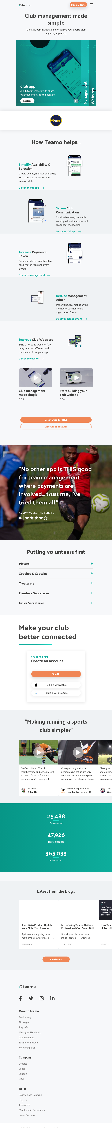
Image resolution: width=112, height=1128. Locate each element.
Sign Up (56, 668)
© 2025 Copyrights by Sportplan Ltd (39, 1121)
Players (23, 1093)
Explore (27, 97)
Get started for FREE (56, 415)
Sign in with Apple (50, 679)
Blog (21, 1072)
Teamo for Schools (28, 1035)
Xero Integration (27, 1040)
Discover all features (56, 421)
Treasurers (24, 1098)
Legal (22, 1061)
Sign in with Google (50, 687)
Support (23, 1066)
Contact (23, 1056)
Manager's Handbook (30, 1025)
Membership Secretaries (32, 1103)
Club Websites (26, 1030)
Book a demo (78, 5)
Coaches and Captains (30, 1088)
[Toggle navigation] (91, 4)
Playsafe (23, 1020)
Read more (56, 953)
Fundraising (25, 1010)
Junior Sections (27, 1108)
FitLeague (24, 1015)
